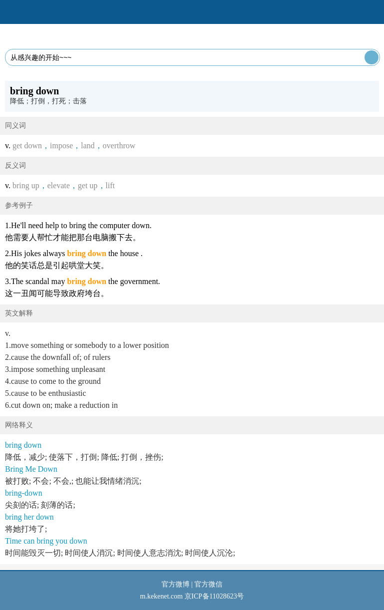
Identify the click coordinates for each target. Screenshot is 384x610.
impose (61, 145)
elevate (58, 185)
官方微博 (176, 584)
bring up (25, 185)
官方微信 (208, 584)
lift (110, 185)
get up (88, 185)
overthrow (119, 145)
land (88, 145)
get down (27, 145)
